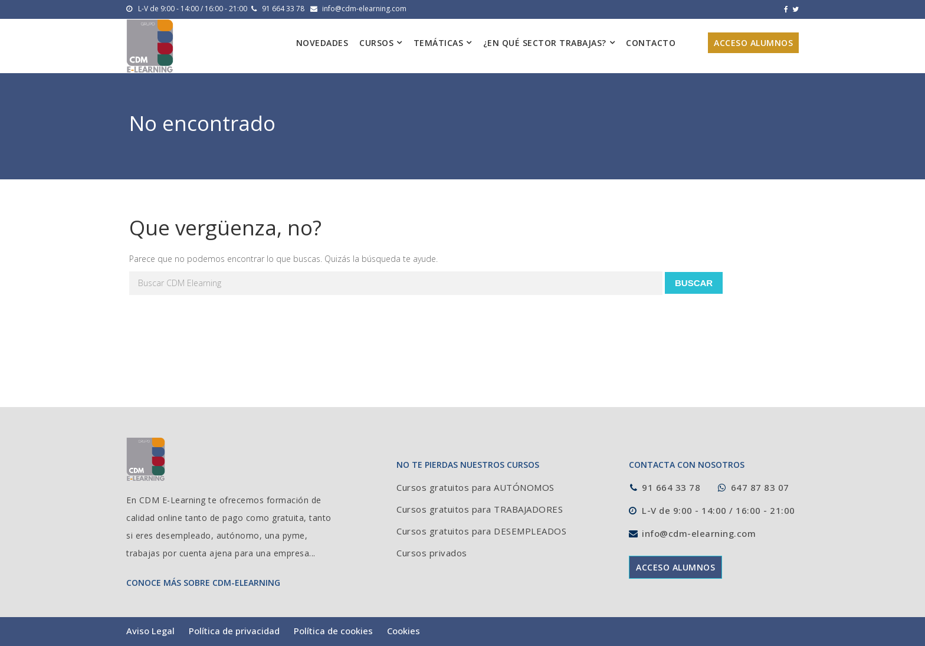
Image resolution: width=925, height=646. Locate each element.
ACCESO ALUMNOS (675, 567)
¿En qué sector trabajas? (544, 42)
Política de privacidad (234, 631)
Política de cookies (333, 631)
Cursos (376, 42)
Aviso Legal (150, 631)
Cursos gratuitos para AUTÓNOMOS (475, 487)
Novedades (322, 42)
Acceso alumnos (753, 42)
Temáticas (439, 42)
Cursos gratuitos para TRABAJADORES (479, 509)
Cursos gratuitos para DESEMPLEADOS (481, 531)
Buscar (694, 283)
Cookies (403, 631)
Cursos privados (431, 553)
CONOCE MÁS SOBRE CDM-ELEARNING (203, 582)
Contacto (650, 42)
